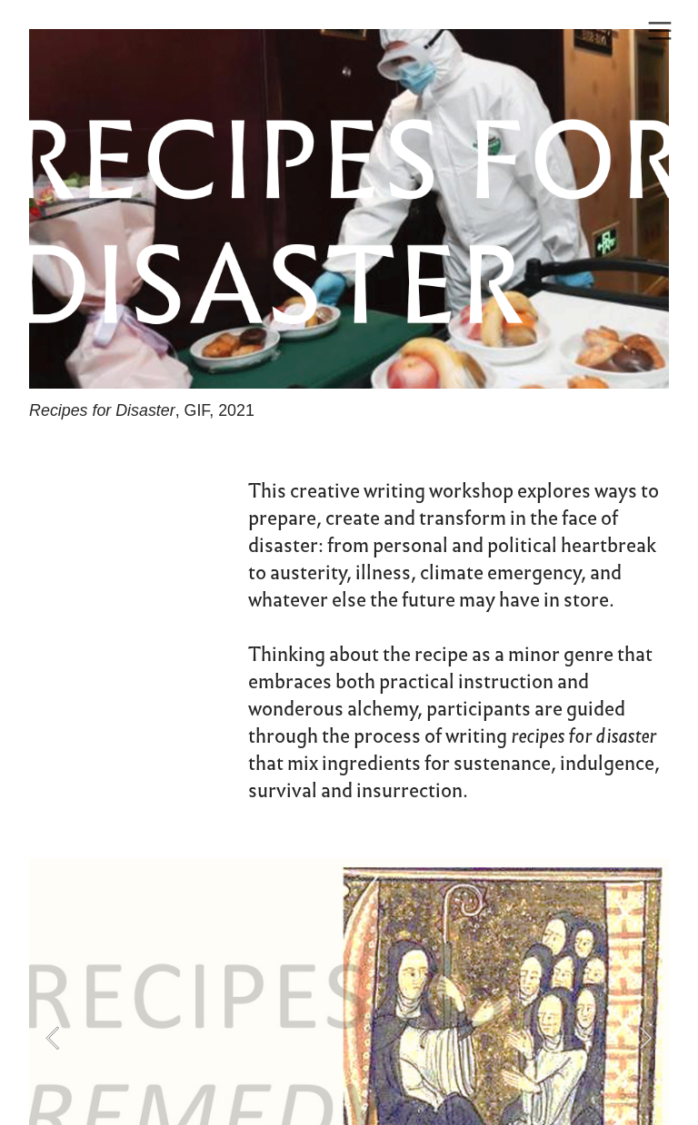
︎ (659, 31)
